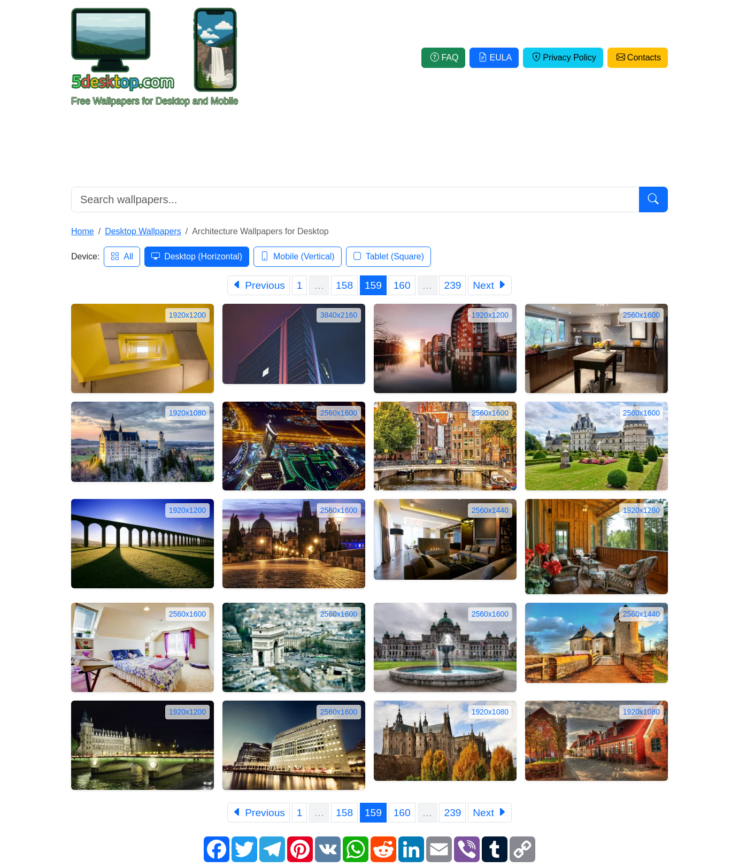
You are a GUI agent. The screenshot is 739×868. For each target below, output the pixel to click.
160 (402, 285)
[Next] (490, 285)
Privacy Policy (563, 57)
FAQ (443, 57)
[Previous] (258, 285)
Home (82, 231)
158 (344, 285)
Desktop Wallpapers (143, 231)
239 (452, 285)
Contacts (637, 57)
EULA (494, 57)
